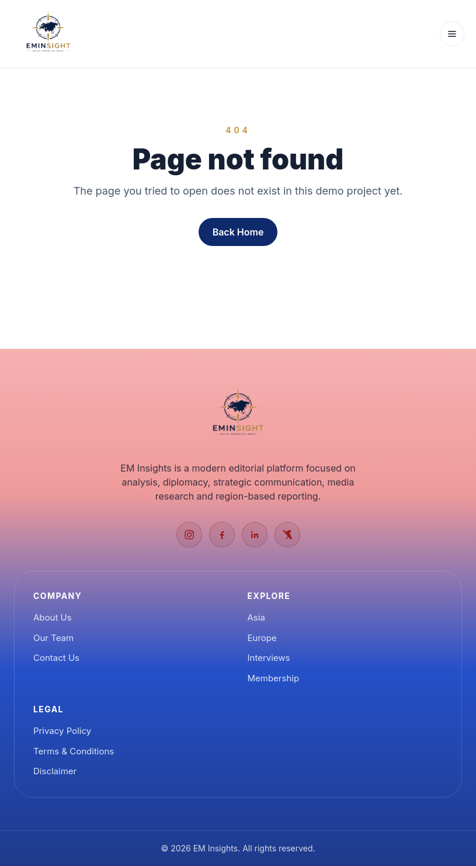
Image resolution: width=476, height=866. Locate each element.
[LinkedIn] (254, 535)
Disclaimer (55, 771)
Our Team (53, 637)
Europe (262, 637)
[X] (287, 535)
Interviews (269, 657)
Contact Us (56, 657)
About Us (52, 617)
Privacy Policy (62, 730)
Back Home (238, 232)
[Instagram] (189, 535)
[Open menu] (452, 34)
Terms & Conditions (73, 751)
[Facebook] (222, 535)
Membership (274, 678)
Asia (256, 617)
